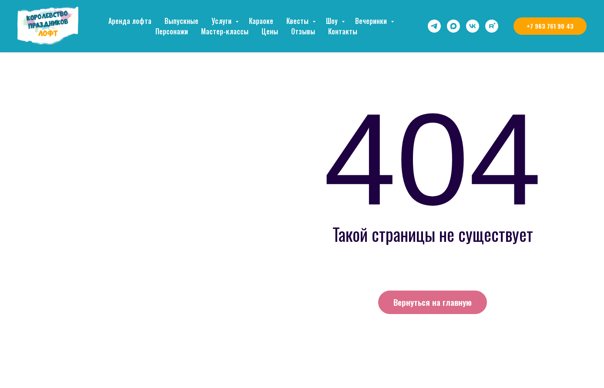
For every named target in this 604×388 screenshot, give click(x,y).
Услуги (222, 21)
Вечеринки (372, 21)
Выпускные (181, 21)
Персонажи (171, 31)
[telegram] (434, 26)
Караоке (261, 21)
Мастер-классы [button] (224, 31)
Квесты (298, 21)
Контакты (342, 31)
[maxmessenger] (453, 26)
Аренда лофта (129, 21)
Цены (270, 31)
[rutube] (491, 26)
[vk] (472, 26)
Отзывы (303, 31)
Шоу (332, 21)
